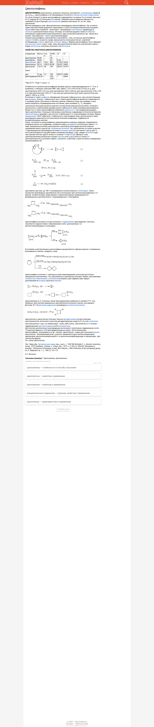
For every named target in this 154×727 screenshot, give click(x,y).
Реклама (69, 724)
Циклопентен (30, 62)
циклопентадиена (45, 326)
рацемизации (30, 116)
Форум (65, 2)
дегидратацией (69, 319)
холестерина (76, 30)
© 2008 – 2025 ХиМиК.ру (77, 722)
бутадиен (84, 191)
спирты (41, 42)
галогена (61, 137)
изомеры (32, 99)
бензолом (66, 46)
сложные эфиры (60, 42)
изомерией (71, 124)
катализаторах (64, 326)
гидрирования (67, 222)
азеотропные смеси (33, 44)
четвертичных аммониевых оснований (41, 279)
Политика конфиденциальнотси (77, 725)
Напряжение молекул (59, 128)
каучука (96, 332)
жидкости (29, 40)
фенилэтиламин (32, 114)
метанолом (35, 46)
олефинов (45, 97)
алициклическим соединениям (86, 15)
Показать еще (63, 409)
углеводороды (86, 13)
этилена (71, 305)
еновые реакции (68, 130)
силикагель (93, 321)
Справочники (98, 2)
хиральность (70, 110)
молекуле (29, 32)
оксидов (42, 281)
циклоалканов (54, 21)
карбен (47, 36)
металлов (89, 133)
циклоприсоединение (47, 305)
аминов (58, 281)
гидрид (71, 137)
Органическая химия (46, 344)
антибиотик (90, 32)
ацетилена (80, 305)
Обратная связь (81, 724)
